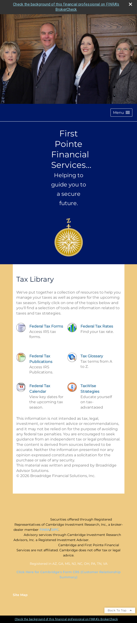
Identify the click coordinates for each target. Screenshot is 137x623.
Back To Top (120, 610)
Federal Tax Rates (96, 326)
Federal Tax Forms (46, 326)
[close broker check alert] (130, 4)
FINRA (45, 530)
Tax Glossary (91, 356)
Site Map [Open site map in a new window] (20, 595)
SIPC (55, 530)
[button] (121, 112)
